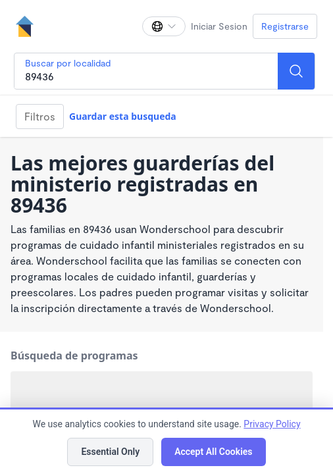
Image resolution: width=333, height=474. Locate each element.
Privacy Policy (271, 424)
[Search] (296, 71)
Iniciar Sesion (219, 26)
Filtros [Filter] (39, 116)
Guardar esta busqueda (122, 116)
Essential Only (110, 451)
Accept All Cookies (213, 451)
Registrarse (285, 26)
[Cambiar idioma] (164, 26)
